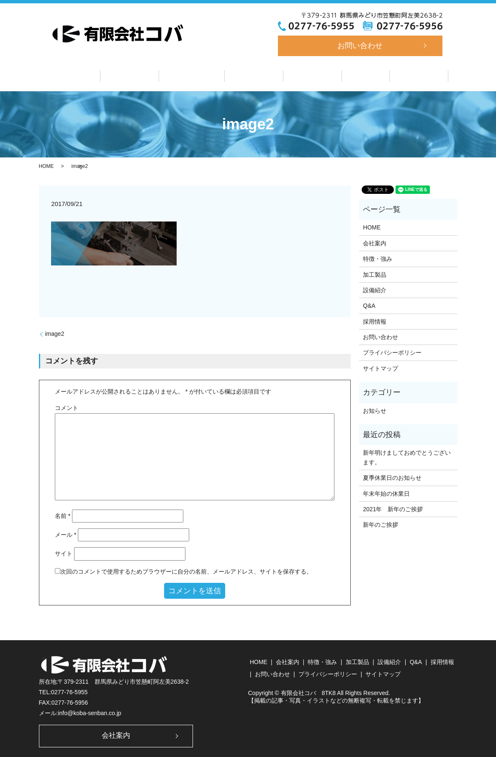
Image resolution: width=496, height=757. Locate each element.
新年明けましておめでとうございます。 (407, 456)
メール (65, 533)
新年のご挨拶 (380, 523)
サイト (63, 552)
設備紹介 (307, 75)
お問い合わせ (360, 45)
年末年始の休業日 (386, 492)
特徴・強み (197, 75)
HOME (46, 165)
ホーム (91, 75)
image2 (54, 332)
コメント (66, 406)
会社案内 (141, 75)
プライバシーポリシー (392, 351)
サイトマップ (380, 367)
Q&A (354, 75)
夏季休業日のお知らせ (392, 476)
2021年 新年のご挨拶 (393, 508)
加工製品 (254, 75)
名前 (62, 514)
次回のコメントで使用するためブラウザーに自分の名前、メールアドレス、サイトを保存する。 (186, 570)
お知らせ (374, 409)
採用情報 (402, 75)
